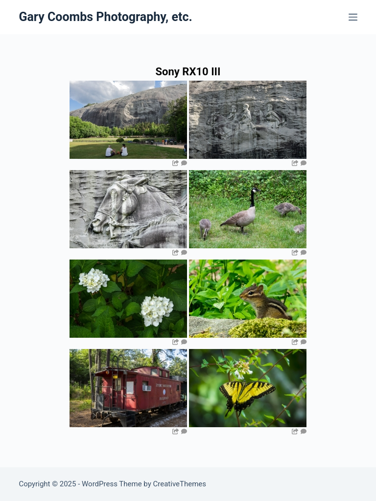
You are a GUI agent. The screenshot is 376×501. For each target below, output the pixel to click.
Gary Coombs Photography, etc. (105, 17)
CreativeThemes (180, 483)
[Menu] (353, 17)
